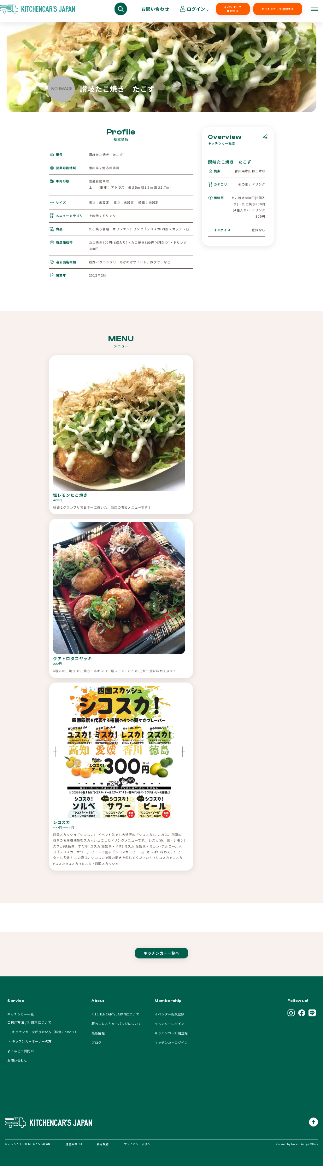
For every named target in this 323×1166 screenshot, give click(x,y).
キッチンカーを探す (32, 11)
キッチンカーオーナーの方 (151, 11)
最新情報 (98, 1033)
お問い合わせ (278, 11)
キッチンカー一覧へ (161, 959)
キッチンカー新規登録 (171, 1033)
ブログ (96, 1042)
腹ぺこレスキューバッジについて (116, 1023)
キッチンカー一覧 (20, 1014)
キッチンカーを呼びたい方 (88, 11)
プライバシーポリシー (138, 1144)
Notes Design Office (304, 1144)
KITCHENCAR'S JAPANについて (115, 1014)
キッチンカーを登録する (239, 11)
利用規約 (103, 1144)
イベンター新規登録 (169, 1014)
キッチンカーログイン (171, 1042)
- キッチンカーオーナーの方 (29, 1041)
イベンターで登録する (200, 11)
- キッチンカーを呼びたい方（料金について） (42, 1031)
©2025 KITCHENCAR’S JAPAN (27, 1143)
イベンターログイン (169, 1023)
